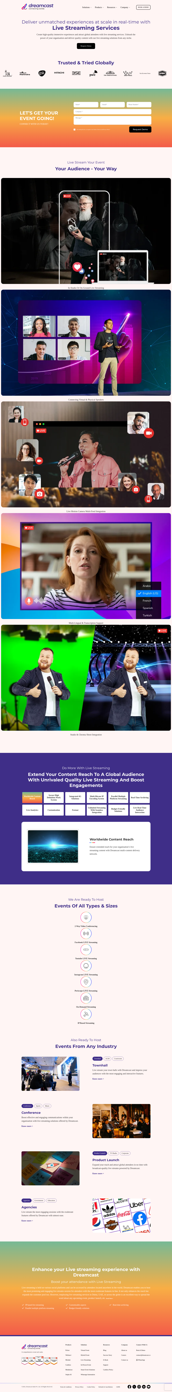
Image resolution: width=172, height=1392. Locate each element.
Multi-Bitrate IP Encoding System (97, 797)
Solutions (86, 7)
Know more (98, 1079)
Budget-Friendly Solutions (118, 810)
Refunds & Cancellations (107, 1389)
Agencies (26, 1201)
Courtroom (118, 1059)
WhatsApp (140, 1361)
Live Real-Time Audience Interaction (139, 810)
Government (38, 1201)
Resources (111, 7)
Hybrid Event (85, 1356)
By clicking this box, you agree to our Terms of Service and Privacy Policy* (92, 129)
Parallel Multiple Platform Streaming (118, 797)
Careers (123, 1356)
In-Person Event (86, 1366)
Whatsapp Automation (88, 1376)
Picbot (67, 1351)
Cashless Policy (108, 1371)
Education (51, 1201)
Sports (38, 1106)
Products (98, 7)
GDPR (119, 1389)
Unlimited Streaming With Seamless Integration (97, 810)
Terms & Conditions (69, 1389)
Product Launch (99, 1153)
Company (124, 7)
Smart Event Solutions (88, 1371)
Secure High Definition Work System (54, 797)
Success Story (107, 1356)
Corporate (125, 1153)
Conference (27, 1106)
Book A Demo (140, 1351)
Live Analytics (32, 810)
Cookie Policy (93, 1389)
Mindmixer (69, 1371)
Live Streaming (85, 1361)
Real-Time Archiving (140, 798)
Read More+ (109, 1298)
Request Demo (86, 46)
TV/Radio (113, 1153)
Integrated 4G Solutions (75, 797)
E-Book (105, 1361)
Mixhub (68, 1361)
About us (124, 1351)
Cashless (68, 1366)
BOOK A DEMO (143, 7)
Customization (54, 810)
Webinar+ (68, 1356)
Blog (104, 1351)
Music (47, 1106)
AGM (107, 1059)
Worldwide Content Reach (32, 797)
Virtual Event (85, 1351)
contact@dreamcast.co (143, 1356)
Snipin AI (68, 1376)
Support (105, 1366)
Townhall (97, 1059)
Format (75, 810)
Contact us (124, 1361)
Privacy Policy (82, 1389)
